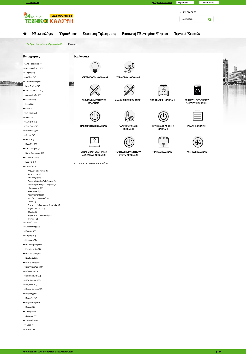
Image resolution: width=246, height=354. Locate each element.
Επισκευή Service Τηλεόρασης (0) (42, 181)
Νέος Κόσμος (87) (33, 280)
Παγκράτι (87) (31, 285)
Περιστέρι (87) (31, 298)
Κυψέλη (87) (31, 236)
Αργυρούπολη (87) (33, 95)
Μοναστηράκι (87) (33, 253)
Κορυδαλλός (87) (33, 227)
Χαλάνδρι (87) (31, 316)
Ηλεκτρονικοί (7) (34, 191)
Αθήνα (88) (30, 73)
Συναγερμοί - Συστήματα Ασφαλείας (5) (44, 205)
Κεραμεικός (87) (32, 157)
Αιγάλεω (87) (31, 77)
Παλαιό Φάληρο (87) (34, 289)
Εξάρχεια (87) (31, 122)
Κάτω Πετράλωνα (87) (35, 153)
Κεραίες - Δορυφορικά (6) (38, 198)
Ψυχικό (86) (30, 329)
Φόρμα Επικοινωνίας (162, 2)
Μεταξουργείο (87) (33, 249)
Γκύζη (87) (30, 108)
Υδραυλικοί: (183, 3)
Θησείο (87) (30, 135)
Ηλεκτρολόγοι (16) (35, 188)
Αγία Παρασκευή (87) (34, 64)
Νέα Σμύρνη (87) (33, 262)
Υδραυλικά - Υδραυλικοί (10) (40, 215)
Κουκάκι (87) (31, 231)
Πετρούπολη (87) (33, 303)
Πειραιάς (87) (31, 294)
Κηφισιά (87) (31, 162)
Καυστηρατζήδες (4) (36, 195)
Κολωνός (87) (31, 222)
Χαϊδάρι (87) (31, 311)
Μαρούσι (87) (31, 240)
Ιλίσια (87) (30, 140)
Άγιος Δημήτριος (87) (34, 68)
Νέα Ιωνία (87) (32, 258)
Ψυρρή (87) (30, 325)
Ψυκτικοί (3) (33, 219)
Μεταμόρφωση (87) (34, 245)
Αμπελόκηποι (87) (33, 82)
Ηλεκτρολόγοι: (207, 3)
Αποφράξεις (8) (34, 178)
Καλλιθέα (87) (31, 144)
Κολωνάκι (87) (31, 166)
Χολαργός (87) (32, 320)
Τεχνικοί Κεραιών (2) (36, 209)
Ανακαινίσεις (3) (34, 174)
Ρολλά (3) (32, 202)
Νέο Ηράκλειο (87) (33, 276)
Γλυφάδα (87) (31, 113)
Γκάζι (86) (30, 104)
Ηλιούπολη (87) (32, 131)
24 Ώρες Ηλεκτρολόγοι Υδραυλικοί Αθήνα (45, 44)
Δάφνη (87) (30, 117)
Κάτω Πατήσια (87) (33, 149)
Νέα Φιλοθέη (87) (33, 271)
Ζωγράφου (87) (32, 126)
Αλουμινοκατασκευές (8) (38, 171)
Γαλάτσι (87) (31, 99)
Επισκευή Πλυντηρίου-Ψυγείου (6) (42, 185)
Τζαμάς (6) (32, 212)
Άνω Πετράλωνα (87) (34, 91)
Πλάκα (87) (30, 307)
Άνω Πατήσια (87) (33, 86)
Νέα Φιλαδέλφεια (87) (35, 267)
